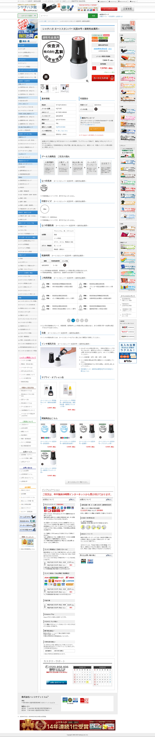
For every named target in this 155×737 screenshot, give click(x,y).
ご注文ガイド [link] (25, 424)
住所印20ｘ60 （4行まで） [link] (27, 91)
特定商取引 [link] (24, 435)
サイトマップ (123, 1)
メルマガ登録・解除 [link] (26, 458)
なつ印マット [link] (24, 262)
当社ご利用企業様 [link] (26, 504)
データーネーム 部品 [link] (26, 151)
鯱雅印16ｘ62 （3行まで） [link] (27, 117)
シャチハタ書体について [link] (28, 374)
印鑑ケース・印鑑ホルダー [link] (27, 265)
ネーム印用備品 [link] (24, 56)
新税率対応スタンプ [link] (25, 180)
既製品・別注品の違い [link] (27, 364)
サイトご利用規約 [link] (26, 442)
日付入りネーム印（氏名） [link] (27, 140)
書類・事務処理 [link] (24, 191)
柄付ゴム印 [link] (23, 219)
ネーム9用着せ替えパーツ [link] (27, 52)
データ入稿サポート (88, 124)
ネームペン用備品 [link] (25, 66)
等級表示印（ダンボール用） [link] (28, 209)
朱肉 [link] (21, 258)
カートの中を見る (109, 9)
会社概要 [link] (23, 494)
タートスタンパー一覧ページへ (77, 482)
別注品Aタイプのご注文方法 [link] (27, 395)
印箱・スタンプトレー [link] (26, 269)
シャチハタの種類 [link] (26, 360)
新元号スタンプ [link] (24, 184)
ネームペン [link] (23, 63)
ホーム (133, 1)
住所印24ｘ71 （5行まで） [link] (27, 94)
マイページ (113, 1)
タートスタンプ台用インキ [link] (27, 280)
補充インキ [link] (23, 226)
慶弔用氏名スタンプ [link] (25, 170)
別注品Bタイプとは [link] (26, 403)
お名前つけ (119, 16)
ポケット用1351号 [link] (25, 130)
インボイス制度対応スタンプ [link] (28, 343)
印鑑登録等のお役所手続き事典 (127, 304)
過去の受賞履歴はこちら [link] (28, 549)
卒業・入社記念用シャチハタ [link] (28, 340)
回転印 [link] (28, 216)
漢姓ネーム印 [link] (24, 315)
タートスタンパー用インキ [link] (27, 294)
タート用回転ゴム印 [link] (25, 283)
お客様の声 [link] (24, 481)
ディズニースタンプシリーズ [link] (28, 319)
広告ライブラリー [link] (26, 508)
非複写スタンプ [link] (24, 326)
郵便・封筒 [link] (23, 198)
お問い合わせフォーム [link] (27, 478)
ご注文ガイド (103, 1)
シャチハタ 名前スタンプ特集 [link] (28, 351)
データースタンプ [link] (25, 157)
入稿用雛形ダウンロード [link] (28, 410)
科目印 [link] (22, 187)
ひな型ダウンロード (96, 129)
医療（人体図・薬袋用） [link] (27, 205)
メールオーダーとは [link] (26, 367)
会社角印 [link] (22, 167)
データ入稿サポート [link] (26, 406)
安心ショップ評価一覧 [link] (27, 501)
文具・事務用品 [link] (24, 336)
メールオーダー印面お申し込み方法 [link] (28, 414)
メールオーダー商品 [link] (25, 322)
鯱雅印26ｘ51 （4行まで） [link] (27, 124)
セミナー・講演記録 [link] (26, 511)
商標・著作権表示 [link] (26, 438)
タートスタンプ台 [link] (25, 276)
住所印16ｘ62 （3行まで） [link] (27, 87)
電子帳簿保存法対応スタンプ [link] (28, 347)
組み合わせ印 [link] (24, 100)
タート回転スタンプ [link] (25, 287)
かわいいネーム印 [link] (25, 312)
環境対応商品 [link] (25, 381)
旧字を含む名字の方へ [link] (27, 371)
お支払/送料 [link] (24, 428)
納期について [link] (25, 431)
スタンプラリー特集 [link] (25, 333)
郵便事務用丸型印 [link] (25, 174)
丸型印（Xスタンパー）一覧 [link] (28, 77)
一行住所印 (111, 16)
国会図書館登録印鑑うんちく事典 (127, 299)
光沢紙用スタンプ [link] (25, 329)
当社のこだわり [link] (25, 490)
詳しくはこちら (63, 130)
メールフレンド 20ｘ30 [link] (26, 110)
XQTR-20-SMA (60, 127)
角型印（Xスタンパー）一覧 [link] (28, 74)
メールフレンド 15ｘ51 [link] (26, 107)
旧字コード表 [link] (25, 399)
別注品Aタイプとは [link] (26, 390)
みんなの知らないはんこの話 (127, 315)
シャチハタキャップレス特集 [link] (28, 301)
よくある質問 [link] (25, 470)
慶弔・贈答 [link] (23, 201)
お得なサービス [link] (25, 461)
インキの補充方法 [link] (26, 378)
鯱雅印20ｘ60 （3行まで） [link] (27, 120)
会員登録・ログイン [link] (26, 454)
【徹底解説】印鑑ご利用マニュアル (127, 309)
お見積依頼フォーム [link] (26, 474)
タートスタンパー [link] (25, 290)
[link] (48, 396)
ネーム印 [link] (22, 49)
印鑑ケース (103, 16)
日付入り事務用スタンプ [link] (27, 147)
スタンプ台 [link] (23, 230)
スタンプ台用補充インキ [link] (27, 233)
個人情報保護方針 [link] (26, 446)
